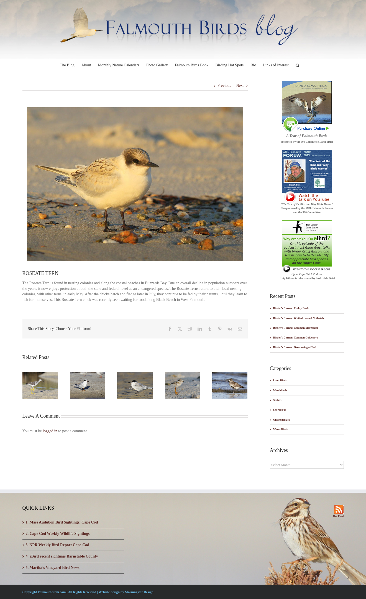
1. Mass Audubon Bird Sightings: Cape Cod (62, 522)
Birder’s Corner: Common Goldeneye (295, 337)
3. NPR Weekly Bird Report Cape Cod (57, 545)
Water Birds (280, 429)
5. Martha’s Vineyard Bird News (53, 568)
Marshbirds (280, 390)
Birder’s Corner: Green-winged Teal (294, 347)
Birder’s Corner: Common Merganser (295, 327)
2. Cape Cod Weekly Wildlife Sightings (58, 534)
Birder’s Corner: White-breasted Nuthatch (298, 318)
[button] (297, 65)
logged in (50, 431)
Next (240, 86)
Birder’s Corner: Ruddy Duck (291, 308)
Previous (224, 86)
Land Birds (280, 380)
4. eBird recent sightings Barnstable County (62, 556)
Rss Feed (338, 516)
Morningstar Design (139, 592)
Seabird (277, 400)
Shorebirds (279, 409)
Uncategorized (281, 419)
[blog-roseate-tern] (135, 184)
